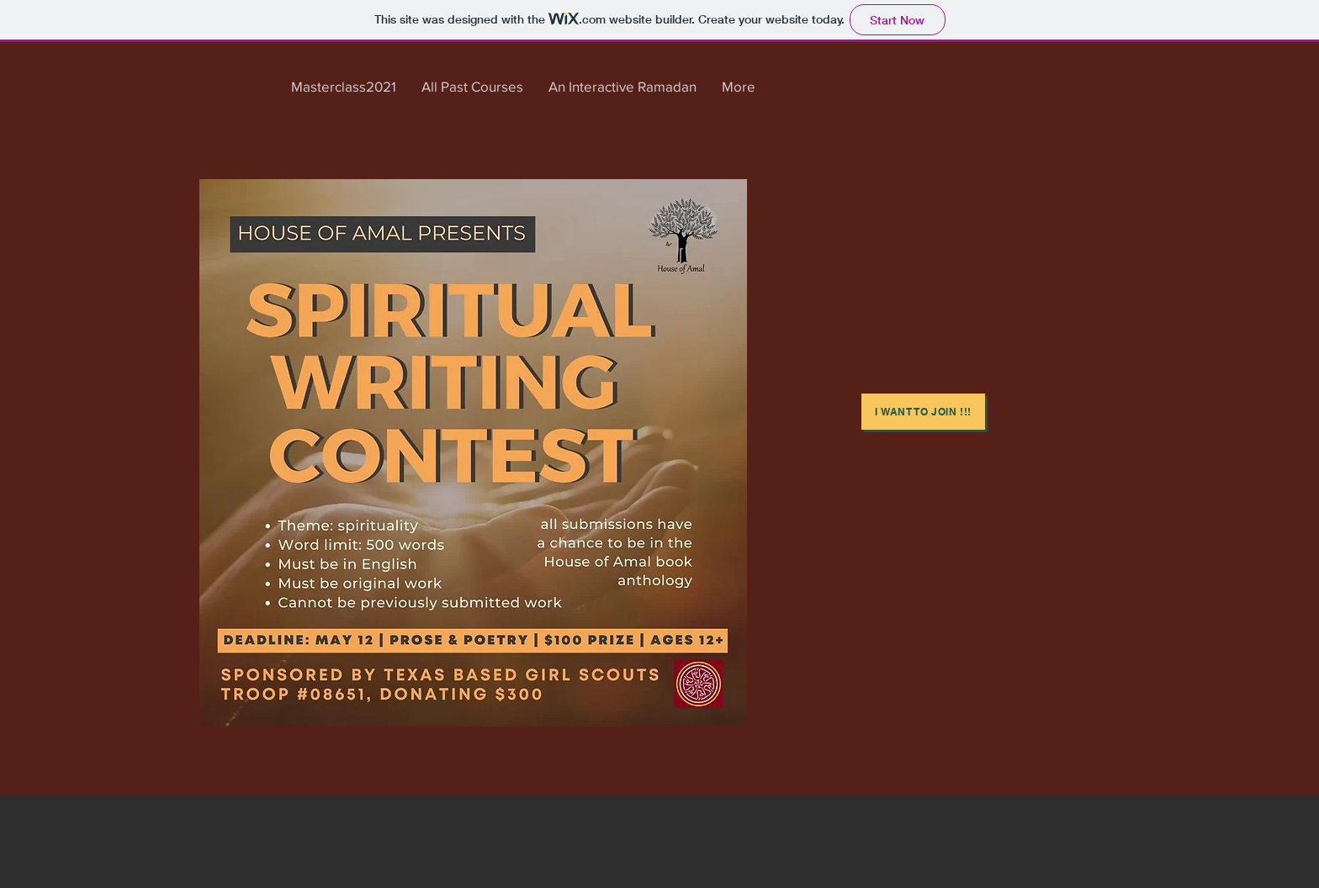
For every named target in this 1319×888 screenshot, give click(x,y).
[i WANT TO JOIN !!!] (923, 412)
